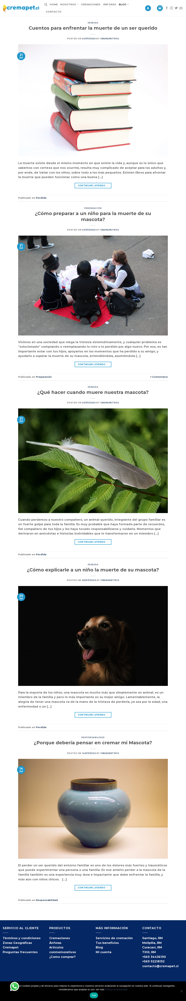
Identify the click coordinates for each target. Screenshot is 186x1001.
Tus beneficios (107, 943)
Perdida (93, 22)
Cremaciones (91, 4)
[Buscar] (46, 4)
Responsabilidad (92, 737)
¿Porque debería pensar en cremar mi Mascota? (93, 742)
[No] (181, 992)
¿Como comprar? (62, 957)
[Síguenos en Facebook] (166, 8)
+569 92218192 (153, 961)
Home (54, 4)
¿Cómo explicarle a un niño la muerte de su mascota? (93, 570)
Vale (94, 995)
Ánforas (109, 4)
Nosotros (69, 4)
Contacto (53, 11)
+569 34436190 (154, 957)
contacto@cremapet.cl (160, 966)
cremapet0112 (109, 38)
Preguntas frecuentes (20, 952)
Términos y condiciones (22, 938)
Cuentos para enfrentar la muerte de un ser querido (93, 28)
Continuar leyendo (93, 185)
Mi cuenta (103, 952)
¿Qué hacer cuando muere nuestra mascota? (93, 392)
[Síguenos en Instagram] (171, 8)
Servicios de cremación (114, 938)
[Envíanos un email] (180, 8)
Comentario (159, 377)
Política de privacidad (116, 989)
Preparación (93, 208)
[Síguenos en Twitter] (176, 8)
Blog (124, 4)
